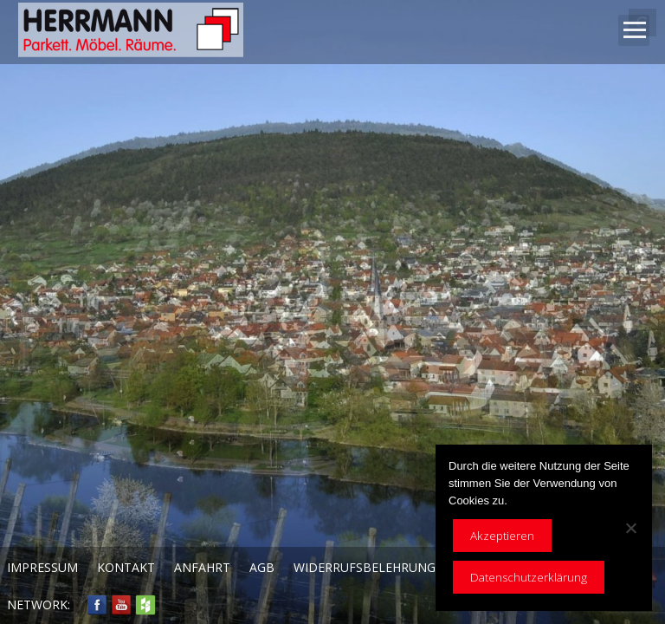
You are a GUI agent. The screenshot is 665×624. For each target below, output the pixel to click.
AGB (261, 567)
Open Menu (633, 30)
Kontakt (126, 567)
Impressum (42, 567)
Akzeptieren (502, 535)
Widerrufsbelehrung (365, 567)
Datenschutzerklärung (528, 577)
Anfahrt (202, 567)
